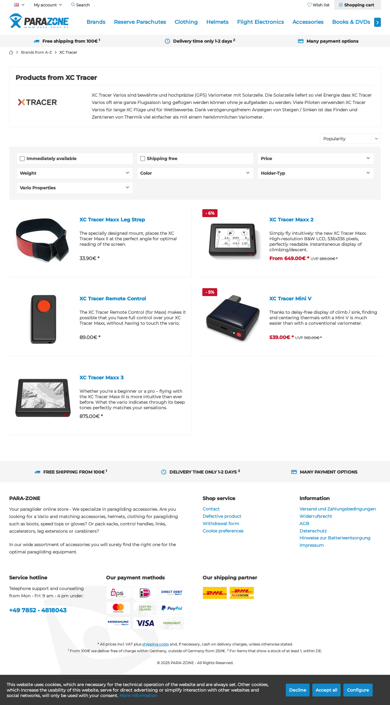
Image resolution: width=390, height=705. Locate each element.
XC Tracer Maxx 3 (101, 378)
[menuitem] (357, 5)
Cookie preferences (223, 531)
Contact (211, 509)
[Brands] (96, 22)
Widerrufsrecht (316, 516)
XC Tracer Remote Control (113, 299)
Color (146, 173)
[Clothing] (186, 22)
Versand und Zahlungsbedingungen (338, 509)
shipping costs (155, 644)
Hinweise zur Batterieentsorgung (335, 538)
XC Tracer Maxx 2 (291, 220)
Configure (358, 690)
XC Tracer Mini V (290, 299)
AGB (304, 523)
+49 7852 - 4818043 (37, 610)
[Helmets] (217, 22)
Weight (28, 173)
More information (138, 695)
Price (266, 158)
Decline (297, 690)
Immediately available (51, 158)
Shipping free (162, 158)
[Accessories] (308, 22)
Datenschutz (313, 531)
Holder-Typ (273, 173)
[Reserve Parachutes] (140, 22)
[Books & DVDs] (351, 22)
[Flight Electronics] (260, 22)
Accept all (326, 690)
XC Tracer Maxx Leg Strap (112, 220)
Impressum (312, 545)
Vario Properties (37, 188)
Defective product (222, 516)
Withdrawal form (221, 523)
